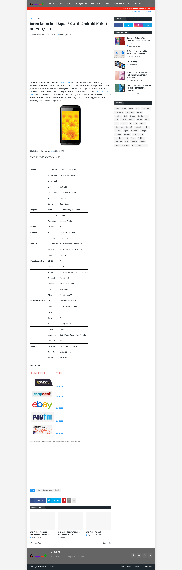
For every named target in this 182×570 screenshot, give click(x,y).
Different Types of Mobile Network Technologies (137, 52)
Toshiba (140, 138)
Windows (134, 142)
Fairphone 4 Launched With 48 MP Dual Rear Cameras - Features (139, 87)
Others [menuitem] (138, 4)
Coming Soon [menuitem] (80, 4)
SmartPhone (132, 62)
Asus (137, 109)
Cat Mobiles (130, 112)
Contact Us (148, 567)
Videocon (119, 142)
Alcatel (123, 109)
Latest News (47, 490)
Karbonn (124, 123)
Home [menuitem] (51, 4)
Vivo (126, 142)
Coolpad (118, 116)
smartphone (65, 82)
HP (146, 116)
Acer (117, 109)
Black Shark (146, 109)
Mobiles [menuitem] (94, 4)
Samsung (127, 134)
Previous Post (36, 543)
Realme (118, 134)
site (52, 151)
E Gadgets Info (49, 567)
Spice (141, 134)
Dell (125, 116)
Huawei (123, 120)
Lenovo (142, 123)
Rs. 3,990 (59, 408)
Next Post (106, 543)
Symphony (119, 138)
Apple (131, 109)
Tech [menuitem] (130, 4)
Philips (143, 131)
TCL (127, 138)
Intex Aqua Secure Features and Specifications (69, 533)
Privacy (138, 567)
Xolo (117, 145)
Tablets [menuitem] (107, 4)
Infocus (139, 120)
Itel (117, 123)
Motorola (138, 127)
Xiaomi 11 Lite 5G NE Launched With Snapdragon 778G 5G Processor (139, 75)
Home (32, 18)
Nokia (146, 127)
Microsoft (129, 127)
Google (140, 116)
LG (130, 123)
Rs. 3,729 (59, 386)
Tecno (133, 138)
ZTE (133, 145)
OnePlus (118, 131)
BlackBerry (119, 112)
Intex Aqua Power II (93, 532)
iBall (139, 145)
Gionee (132, 116)
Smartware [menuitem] (119, 4)
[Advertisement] (70, 59)
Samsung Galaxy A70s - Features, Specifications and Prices (138, 40)
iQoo (145, 145)
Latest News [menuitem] (63, 4)
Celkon (139, 112)
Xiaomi (142, 142)
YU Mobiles (125, 145)
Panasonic (134, 131)
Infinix (131, 120)
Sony (134, 134)
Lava (135, 123)
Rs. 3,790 (59, 434)
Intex (38, 18)
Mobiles (57, 490)
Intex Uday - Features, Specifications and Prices (40, 533)
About (129, 567)
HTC (117, 120)
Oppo (126, 131)
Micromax (119, 127)
